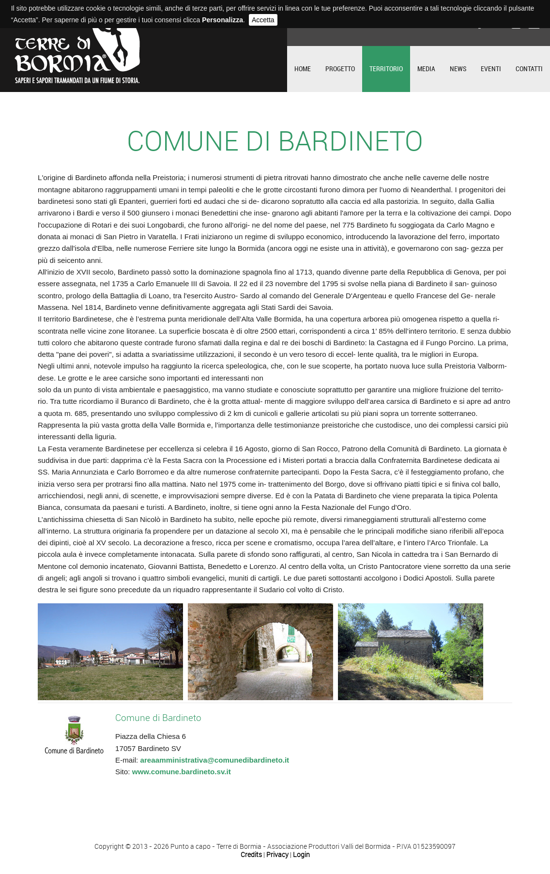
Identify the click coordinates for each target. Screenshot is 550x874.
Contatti (529, 69)
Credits (251, 855)
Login (301, 855)
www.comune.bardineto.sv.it (181, 771)
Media (426, 69)
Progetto (340, 69)
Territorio (386, 69)
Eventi (491, 69)
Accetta (263, 20)
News (458, 69)
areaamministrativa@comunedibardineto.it (214, 760)
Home (302, 69)
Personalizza (222, 20)
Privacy (277, 855)
